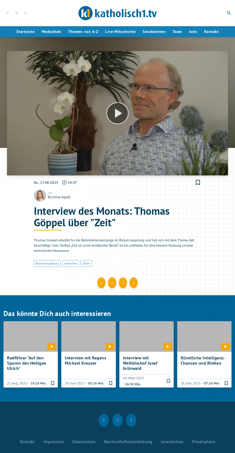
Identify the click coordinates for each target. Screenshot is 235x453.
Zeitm (86, 263)
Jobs (193, 31)
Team (177, 31)
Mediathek (51, 31)
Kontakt (211, 31)
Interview (70, 263)
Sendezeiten (154, 31)
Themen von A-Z (83, 31)
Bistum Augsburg (47, 263)
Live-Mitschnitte (120, 31)
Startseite (25, 31)
